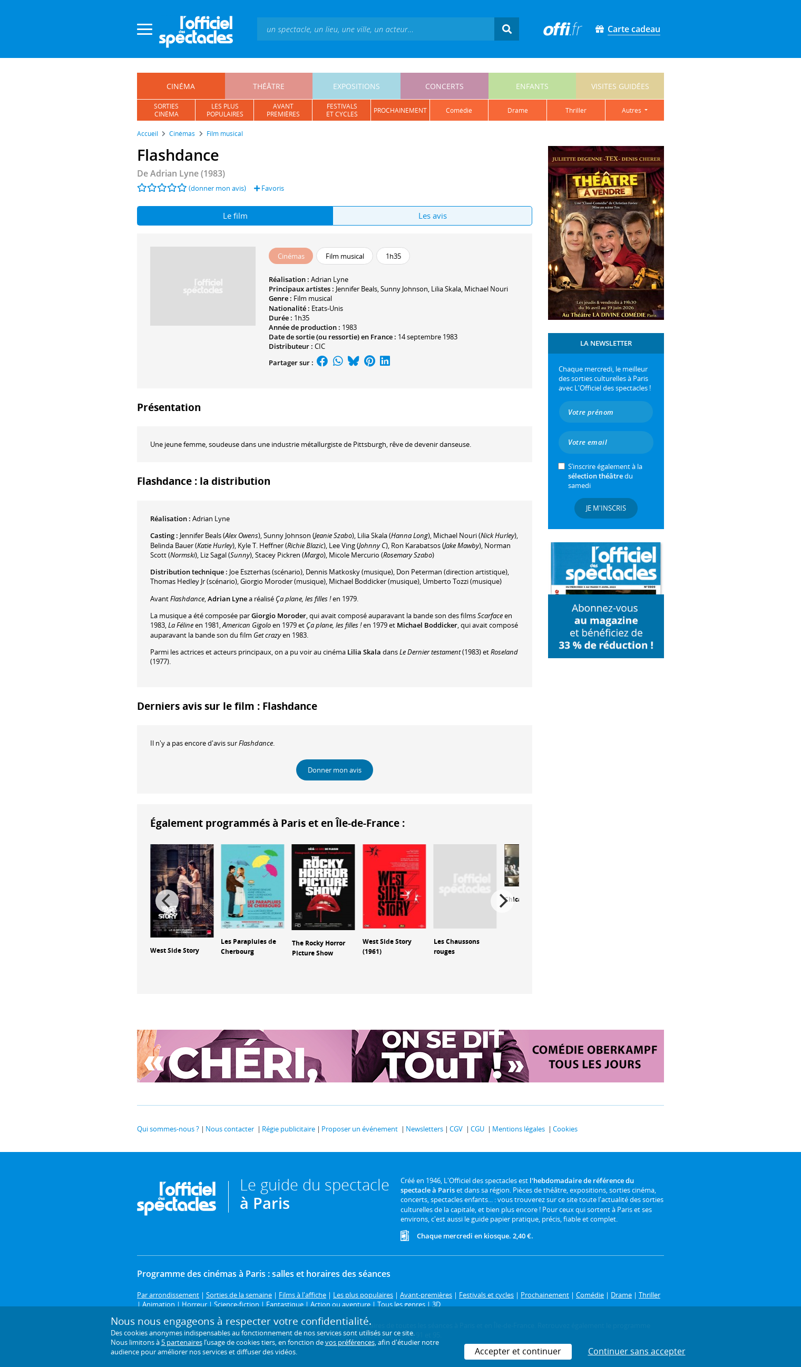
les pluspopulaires (225, 110)
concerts (444, 86)
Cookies (565, 1129)
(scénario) (265, 572)
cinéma (181, 86)
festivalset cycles (342, 110)
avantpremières (283, 110)
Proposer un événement (359, 1129)
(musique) (283, 581)
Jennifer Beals (356, 289)
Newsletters (424, 1129)
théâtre (269, 86)
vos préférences (350, 1342)
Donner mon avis (335, 770)
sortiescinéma (166, 110)
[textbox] (375, 28)
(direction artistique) (451, 572)
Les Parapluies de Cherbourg (248, 946)
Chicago (516, 899)
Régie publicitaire (288, 1129)
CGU (477, 1129)
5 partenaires (181, 1342)
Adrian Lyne (329, 279)
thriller (576, 110)
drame (517, 110)
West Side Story (174, 950)
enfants (532, 86)
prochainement (400, 110)
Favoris (269, 188)
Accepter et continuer (518, 1351)
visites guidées (620, 86)
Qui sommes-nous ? (168, 1129)
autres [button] (632, 110)
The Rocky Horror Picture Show (318, 948)
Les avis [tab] (432, 215)
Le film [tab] (235, 215)
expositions (356, 86)
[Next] (502, 901)
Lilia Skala (446, 289)
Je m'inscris (606, 508)
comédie (459, 110)
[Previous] (167, 901)
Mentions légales (518, 1129)
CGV (456, 1129)
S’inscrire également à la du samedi (605, 476)
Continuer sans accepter (637, 1351)
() (220, 535)
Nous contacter (230, 1129)
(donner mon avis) (217, 188)
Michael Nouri (486, 289)
